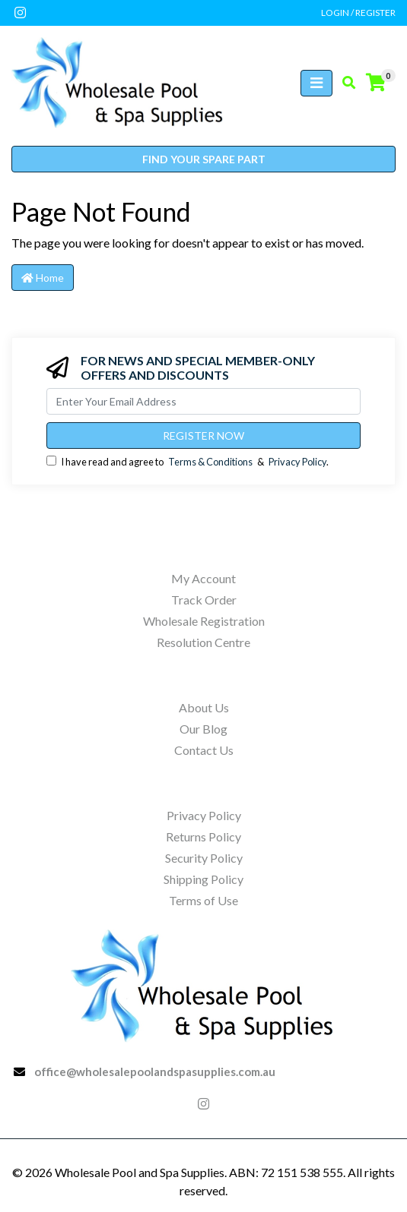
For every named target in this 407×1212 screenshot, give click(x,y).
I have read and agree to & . (187, 462)
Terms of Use (203, 900)
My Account (203, 578)
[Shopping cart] (376, 82)
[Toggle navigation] (316, 83)
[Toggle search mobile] (344, 82)
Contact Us (204, 750)
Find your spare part (204, 159)
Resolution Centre (203, 642)
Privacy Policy (297, 462)
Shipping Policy (203, 879)
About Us (204, 707)
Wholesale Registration (204, 621)
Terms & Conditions (210, 462)
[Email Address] (203, 401)
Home (42, 277)
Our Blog (203, 728)
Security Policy (204, 858)
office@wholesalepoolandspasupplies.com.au (154, 1071)
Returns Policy (203, 836)
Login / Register (358, 12)
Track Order (204, 599)
